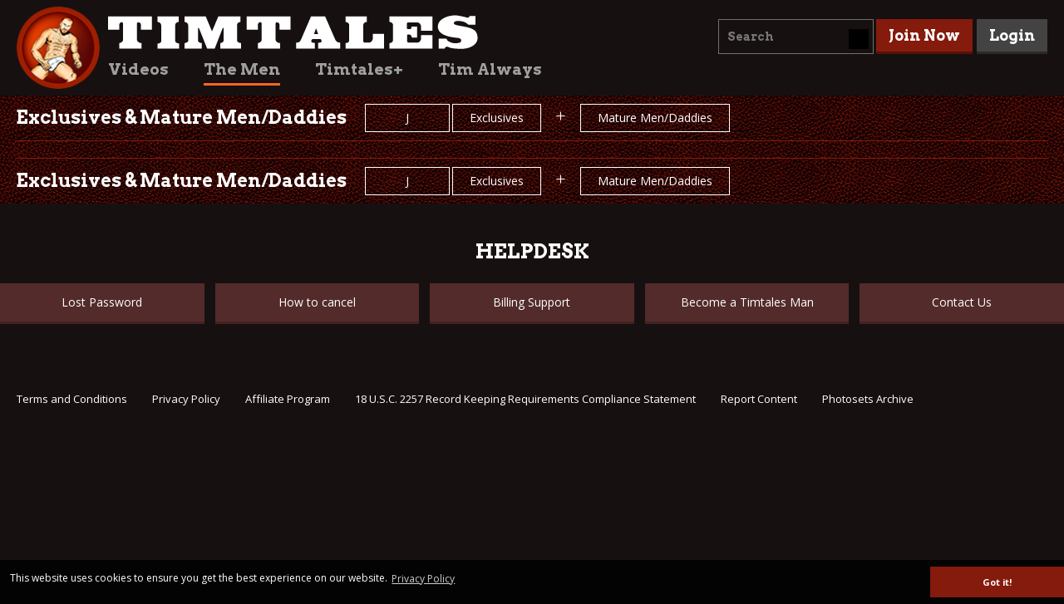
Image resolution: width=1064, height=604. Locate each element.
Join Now (924, 35)
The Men (242, 69)
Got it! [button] (997, 582)
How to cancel (317, 302)
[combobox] (796, 36)
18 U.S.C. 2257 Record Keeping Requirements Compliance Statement (525, 398)
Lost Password (102, 302)
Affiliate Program (287, 398)
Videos (138, 69)
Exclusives (497, 117)
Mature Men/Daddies (655, 117)
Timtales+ (359, 69)
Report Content (759, 398)
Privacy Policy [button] (423, 579)
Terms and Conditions (72, 398)
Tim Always (490, 69)
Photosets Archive (868, 398)
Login (1012, 35)
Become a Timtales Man (747, 302)
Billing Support (531, 302)
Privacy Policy (186, 398)
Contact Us (962, 302)
